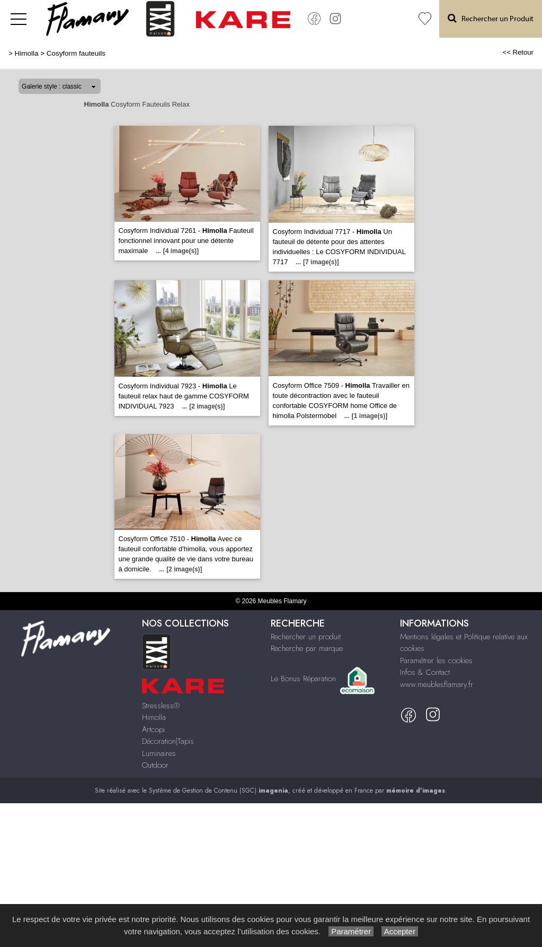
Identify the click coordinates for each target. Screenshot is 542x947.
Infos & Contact (425, 672)
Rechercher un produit (306, 636)
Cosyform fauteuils (76, 53)
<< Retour (518, 52)
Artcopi (153, 729)
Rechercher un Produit (491, 18)
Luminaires (159, 753)
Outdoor (155, 765)
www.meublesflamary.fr (436, 684)
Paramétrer (351, 931)
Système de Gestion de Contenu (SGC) (218, 790)
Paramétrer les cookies (436, 660)
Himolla (27, 53)
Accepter (399, 931)
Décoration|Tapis (168, 741)
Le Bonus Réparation (303, 678)
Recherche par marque (307, 648)
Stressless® (161, 705)
